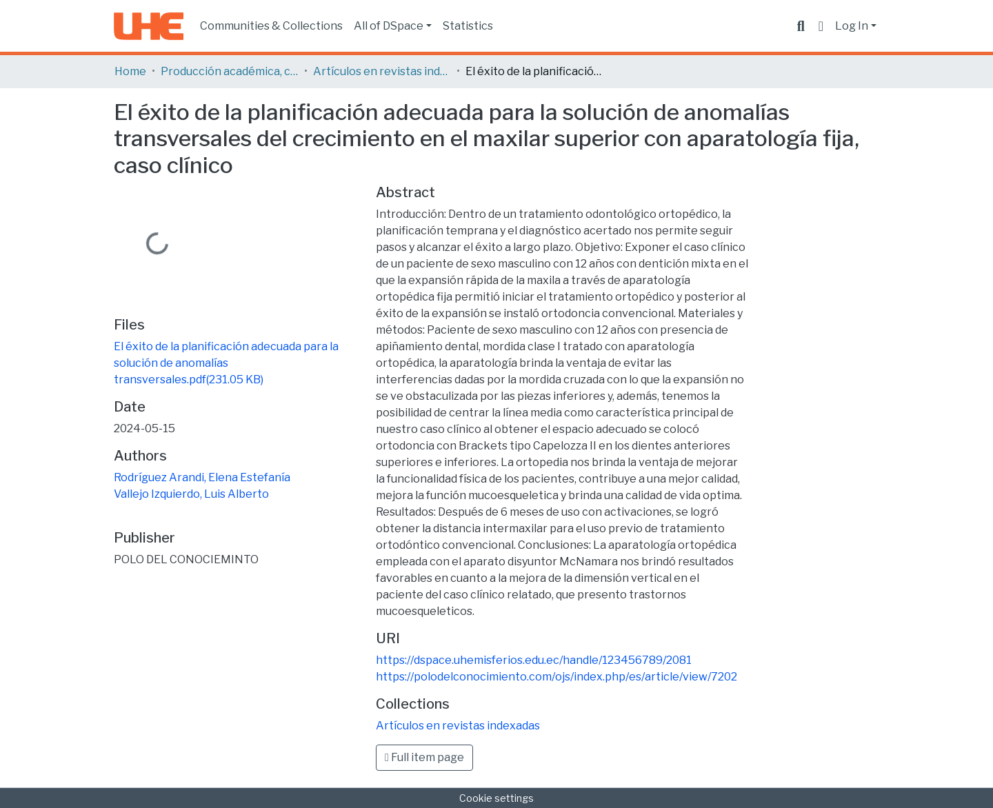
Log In (851, 25)
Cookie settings (496, 798)
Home (130, 71)
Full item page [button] (424, 757)
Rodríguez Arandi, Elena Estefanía (202, 477)
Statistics (468, 25)
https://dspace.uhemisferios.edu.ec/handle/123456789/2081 (534, 660)
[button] (821, 26)
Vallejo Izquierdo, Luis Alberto (191, 494)
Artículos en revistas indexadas (382, 71)
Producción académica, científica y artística (230, 71)
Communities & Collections (271, 25)
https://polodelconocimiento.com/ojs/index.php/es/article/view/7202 (556, 676)
